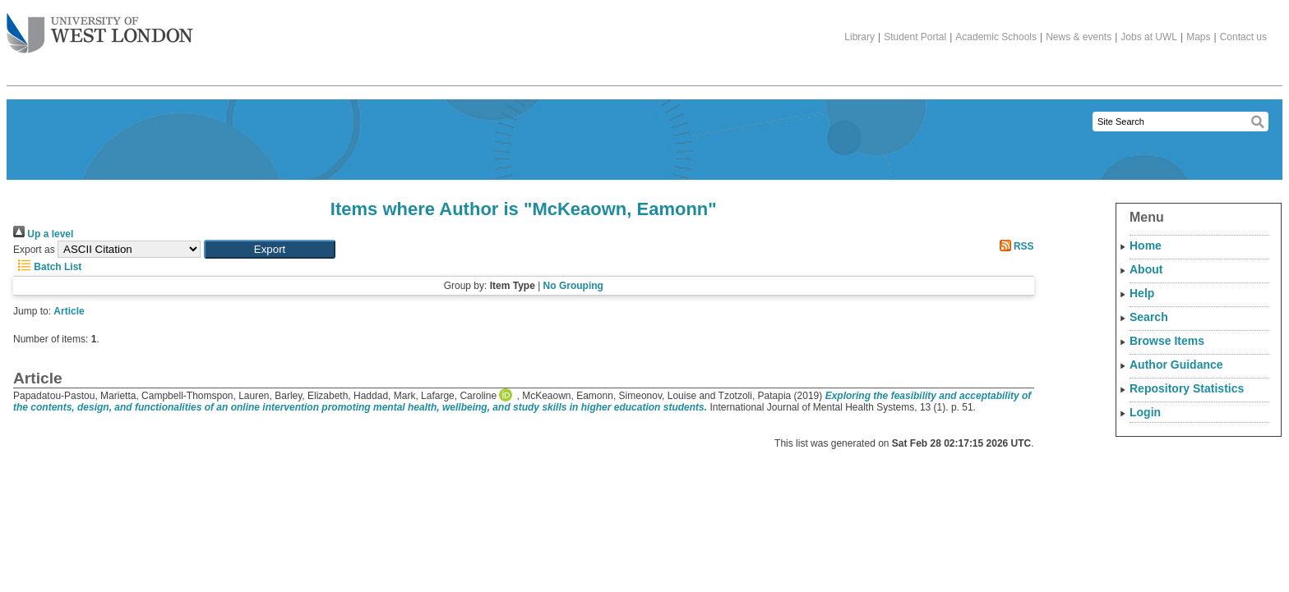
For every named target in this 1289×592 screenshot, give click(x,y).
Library (859, 37)
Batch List (47, 267)
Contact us (1243, 37)
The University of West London (100, 27)
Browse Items (1167, 340)
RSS (1014, 246)
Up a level (43, 234)
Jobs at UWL (1148, 37)
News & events (1078, 37)
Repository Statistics (1187, 388)
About (1146, 269)
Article (68, 311)
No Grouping (573, 285)
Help (1142, 293)
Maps (1198, 37)
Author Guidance (1176, 364)
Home (1146, 245)
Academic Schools (996, 37)
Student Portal (915, 37)
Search (1149, 317)
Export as (34, 249)
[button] (269, 249)
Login (1145, 412)
